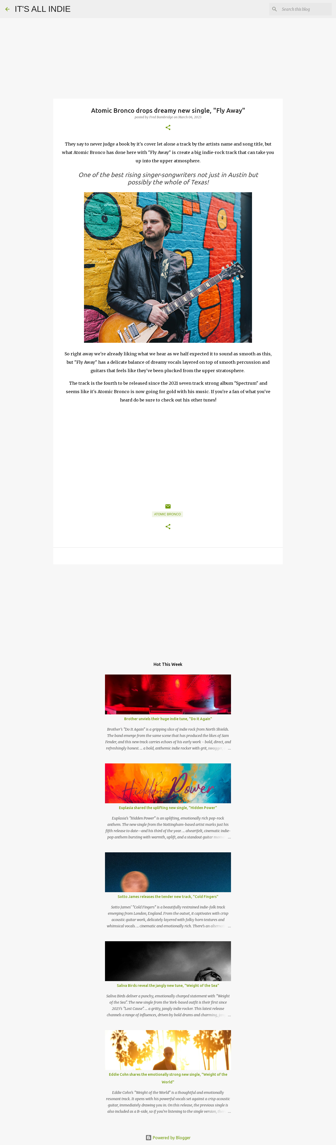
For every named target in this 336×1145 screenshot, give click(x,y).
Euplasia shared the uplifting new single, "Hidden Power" (168, 808)
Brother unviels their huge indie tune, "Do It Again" (168, 719)
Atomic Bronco (167, 514)
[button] (168, 127)
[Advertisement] (168, 609)
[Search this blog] (304, 9)
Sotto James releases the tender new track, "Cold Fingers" (168, 897)
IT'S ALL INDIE (43, 9)
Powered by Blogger (168, 1137)
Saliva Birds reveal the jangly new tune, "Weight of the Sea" (168, 985)
